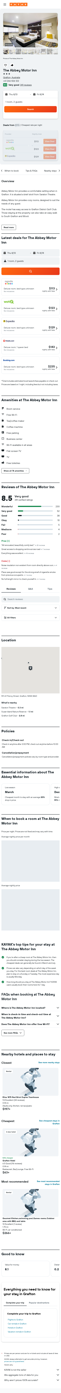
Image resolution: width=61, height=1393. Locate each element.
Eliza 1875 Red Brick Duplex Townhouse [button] (21, 1097)
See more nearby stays (49, 1062)
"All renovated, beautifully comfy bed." (23, 545)
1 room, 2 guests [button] (14, 101)
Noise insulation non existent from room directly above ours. (29, 566)
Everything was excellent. (17, 553)
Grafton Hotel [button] (9, 1160)
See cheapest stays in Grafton (49, 1122)
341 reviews (26, 84)
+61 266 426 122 (11, 80)
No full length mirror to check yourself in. (23, 579)
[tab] (11, 589)
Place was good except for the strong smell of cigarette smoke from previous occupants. (28, 573)
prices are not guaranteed (14, 1361)
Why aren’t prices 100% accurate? (32, 1380)
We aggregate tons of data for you (32, 1375)
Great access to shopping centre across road (25, 549)
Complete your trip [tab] (15, 1302)
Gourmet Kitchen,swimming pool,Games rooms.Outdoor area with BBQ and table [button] (28, 1219)
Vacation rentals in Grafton (19, 1331)
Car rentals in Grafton (17, 1323)
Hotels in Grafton (15, 1327)
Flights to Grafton (15, 1319)
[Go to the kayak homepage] (18, 4)
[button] (5, 4)
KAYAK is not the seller (32, 1369)
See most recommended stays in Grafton (48, 1182)
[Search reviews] (32, 599)
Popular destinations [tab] (39, 1302)
